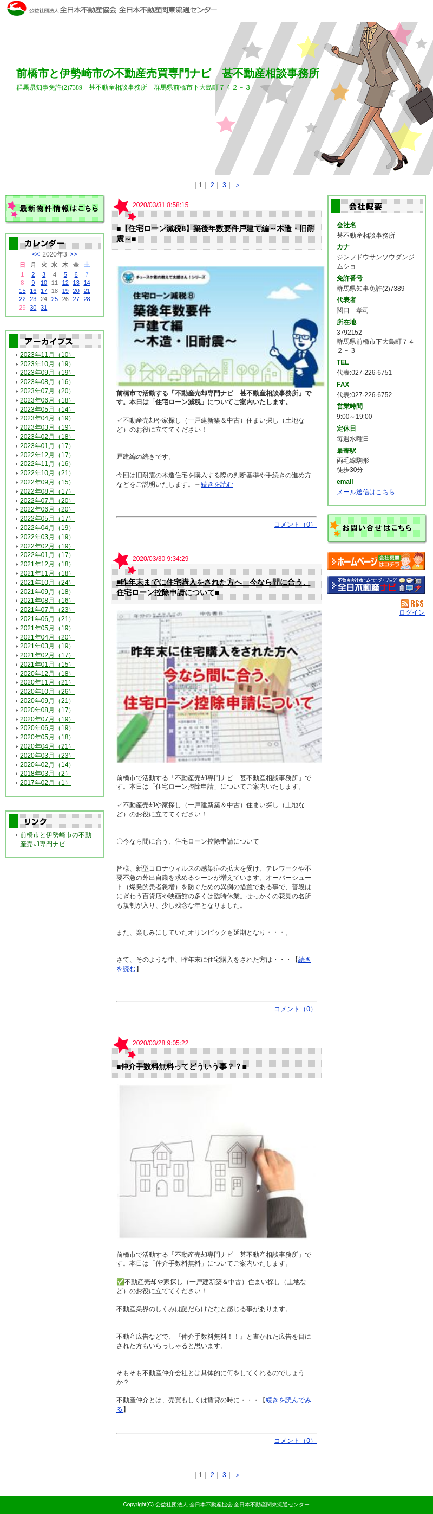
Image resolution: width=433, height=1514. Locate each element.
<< (36, 254)
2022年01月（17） (47, 555)
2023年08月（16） (47, 382)
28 (86, 299)
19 (65, 291)
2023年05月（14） (47, 409)
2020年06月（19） (47, 728)
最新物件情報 (55, 210)
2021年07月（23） (47, 610)
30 (33, 307)
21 (86, 291)
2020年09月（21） (47, 701)
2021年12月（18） (47, 564)
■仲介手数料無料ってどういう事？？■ (181, 1066)
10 (44, 282)
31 (44, 307)
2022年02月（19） (47, 546)
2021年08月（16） (47, 600)
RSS (413, 603)
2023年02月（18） (47, 436)
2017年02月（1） (45, 783)
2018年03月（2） (45, 773)
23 (33, 299)
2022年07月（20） (47, 500)
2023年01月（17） (47, 446)
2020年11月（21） (47, 682)
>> (73, 254)
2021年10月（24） (47, 582)
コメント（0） (295, 524)
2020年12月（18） (47, 674)
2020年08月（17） (47, 710)
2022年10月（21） (47, 473)
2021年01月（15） (47, 664)
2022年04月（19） (47, 528)
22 (22, 299)
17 (44, 291)
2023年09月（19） (47, 372)
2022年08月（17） (47, 491)
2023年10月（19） (47, 364)
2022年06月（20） (47, 509)
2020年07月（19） (47, 719)
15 (22, 291)
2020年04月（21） (47, 746)
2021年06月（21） (47, 619)
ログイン (412, 612)
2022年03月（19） (47, 537)
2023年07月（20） (47, 391)
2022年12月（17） (47, 455)
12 (65, 282)
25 (54, 299)
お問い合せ (377, 529)
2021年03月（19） (47, 646)
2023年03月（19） (47, 427)
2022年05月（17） (47, 518)
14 (86, 282)
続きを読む (217, 484)
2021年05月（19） (47, 628)
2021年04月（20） (47, 637)
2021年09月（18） (47, 592)
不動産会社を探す (376, 585)
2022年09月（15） (47, 482)
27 (76, 299)
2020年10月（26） (47, 691)
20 (76, 291)
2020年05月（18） (47, 737)
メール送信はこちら (366, 492)
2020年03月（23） (47, 755)
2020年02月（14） (47, 765)
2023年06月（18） (47, 400)
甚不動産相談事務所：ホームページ (376, 561)
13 (76, 282)
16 (33, 291)
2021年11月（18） (47, 573)
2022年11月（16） (47, 464)
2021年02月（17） (47, 655)
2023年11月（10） (47, 355)
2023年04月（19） (47, 418)
